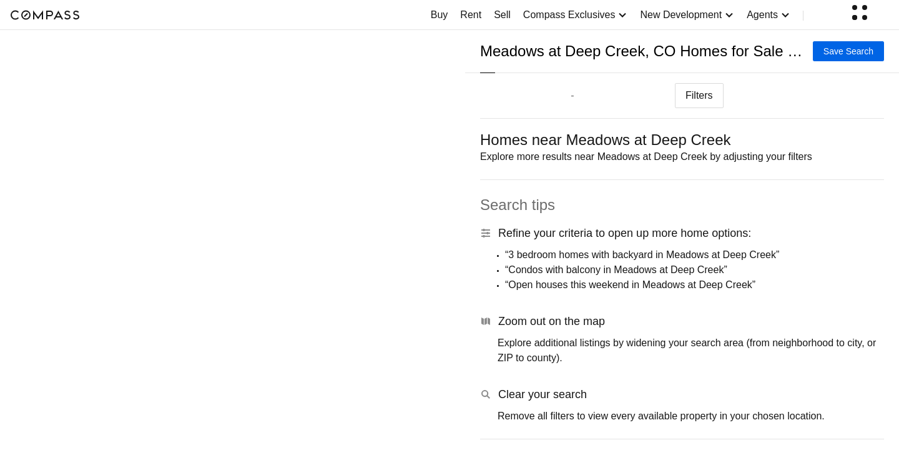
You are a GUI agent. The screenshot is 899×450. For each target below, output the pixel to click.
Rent (470, 14)
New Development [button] (687, 14)
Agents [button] (768, 14)
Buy (439, 14)
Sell (502, 14)
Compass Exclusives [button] (575, 14)
